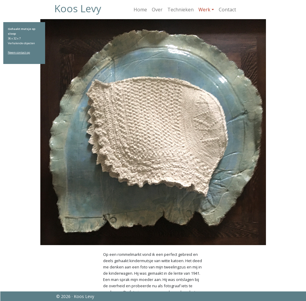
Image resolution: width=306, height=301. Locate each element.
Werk (204, 9)
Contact (227, 9)
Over (157, 9)
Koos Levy (77, 8)
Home (140, 9)
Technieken (180, 9)
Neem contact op (19, 52)
